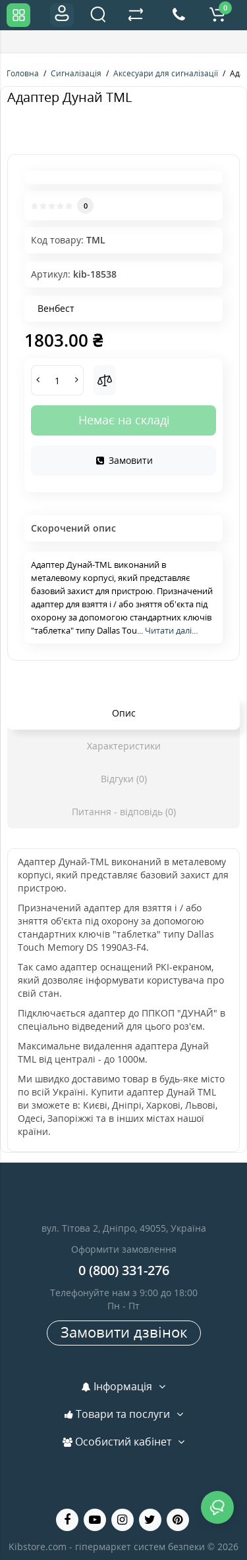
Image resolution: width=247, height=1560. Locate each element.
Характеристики (124, 746)
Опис (124, 713)
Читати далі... (171, 630)
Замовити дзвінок (124, 1332)
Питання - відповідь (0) (124, 811)
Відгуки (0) (124, 778)
